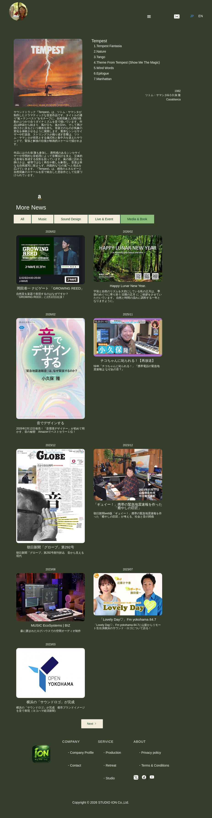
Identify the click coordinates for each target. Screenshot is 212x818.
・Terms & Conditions (153, 765)
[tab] (22, 219)
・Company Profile (80, 752)
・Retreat (109, 765)
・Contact (74, 765)
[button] (150, 16)
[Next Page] (92, 723)
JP (192, 16)
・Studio (108, 778)
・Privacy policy (149, 752)
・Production (111, 752)
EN (201, 16)
